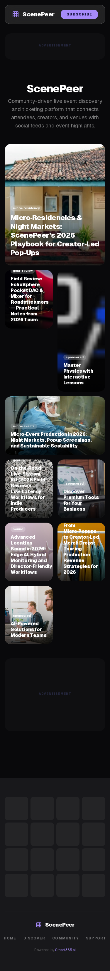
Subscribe (79, 14)
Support (96, 938)
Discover (34, 938)
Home (10, 938)
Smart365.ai (65, 950)
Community (65, 938)
